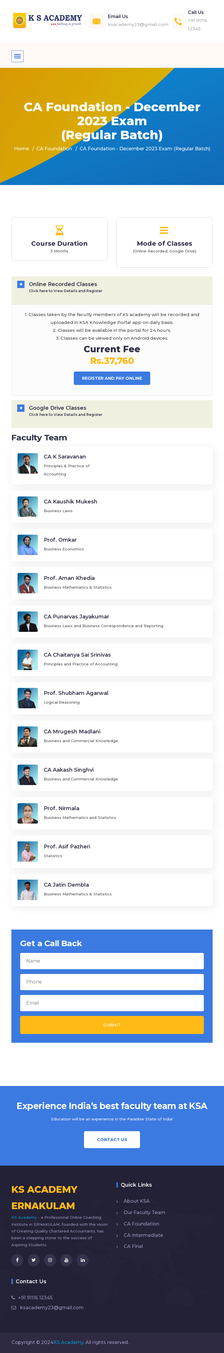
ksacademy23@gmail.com (138, 24)
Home (21, 148)
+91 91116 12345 (31, 1297)
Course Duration (59, 243)
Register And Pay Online (112, 378)
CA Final (133, 1246)
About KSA (137, 1201)
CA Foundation (54, 148)
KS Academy (24, 1217)
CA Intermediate (143, 1235)
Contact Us (112, 1139)
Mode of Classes (164, 243)
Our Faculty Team (144, 1212)
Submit (112, 1025)
